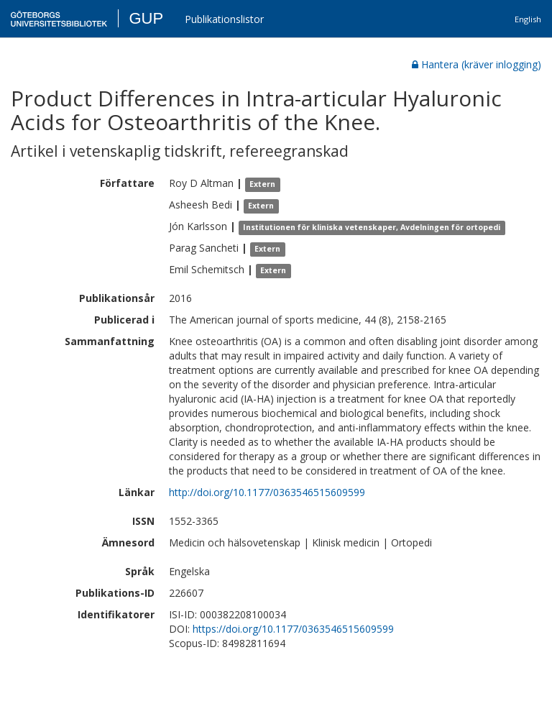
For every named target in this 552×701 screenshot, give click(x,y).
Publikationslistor (224, 19)
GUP (146, 18)
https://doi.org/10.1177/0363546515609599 (293, 629)
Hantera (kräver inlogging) (476, 64)
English (528, 19)
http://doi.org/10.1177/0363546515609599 (267, 492)
